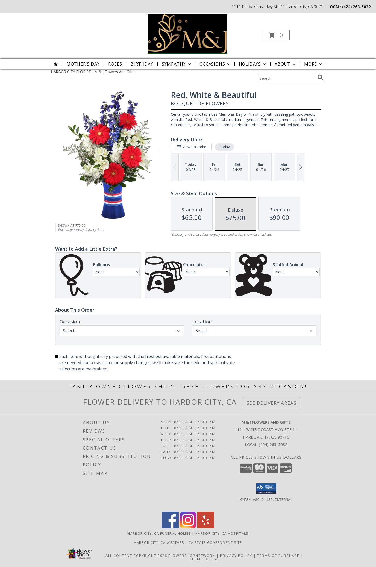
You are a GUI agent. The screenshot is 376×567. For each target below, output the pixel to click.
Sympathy (177, 64)
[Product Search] (287, 78)
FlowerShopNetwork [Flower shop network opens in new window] (191, 555)
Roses (115, 64)
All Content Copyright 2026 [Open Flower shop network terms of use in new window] (136, 555)
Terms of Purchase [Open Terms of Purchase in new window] (278, 555)
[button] (276, 35)
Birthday (142, 64)
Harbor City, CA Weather (159, 542)
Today (224, 146)
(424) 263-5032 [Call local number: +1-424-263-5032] (356, 6)
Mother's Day (83, 64)
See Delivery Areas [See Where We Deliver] (272, 403)
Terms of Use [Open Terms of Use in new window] (204, 559)
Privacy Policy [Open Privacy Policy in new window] (236, 555)
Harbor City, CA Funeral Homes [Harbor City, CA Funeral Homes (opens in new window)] (159, 533)
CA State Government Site (215, 542)
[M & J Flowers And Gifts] (187, 33)
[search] (320, 77)
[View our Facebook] (170, 526)
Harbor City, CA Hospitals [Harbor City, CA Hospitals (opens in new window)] (222, 533)
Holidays (253, 64)
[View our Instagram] (188, 526)
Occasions (215, 64)
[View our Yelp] (205, 526)
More (313, 64)
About (286, 64)
